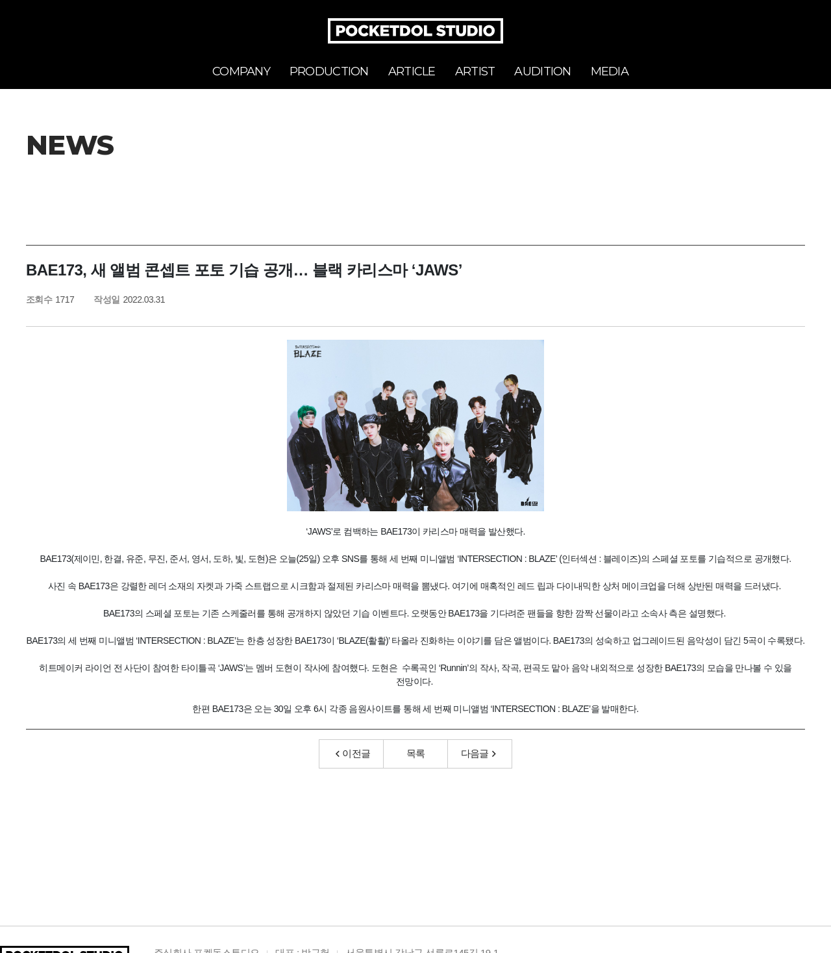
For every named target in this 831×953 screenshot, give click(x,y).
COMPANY (241, 71)
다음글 (478, 755)
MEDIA (609, 71)
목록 (415, 755)
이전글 (353, 755)
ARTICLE (412, 71)
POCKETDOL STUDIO (415, 31)
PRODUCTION (329, 71)
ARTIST (475, 71)
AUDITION (542, 71)
